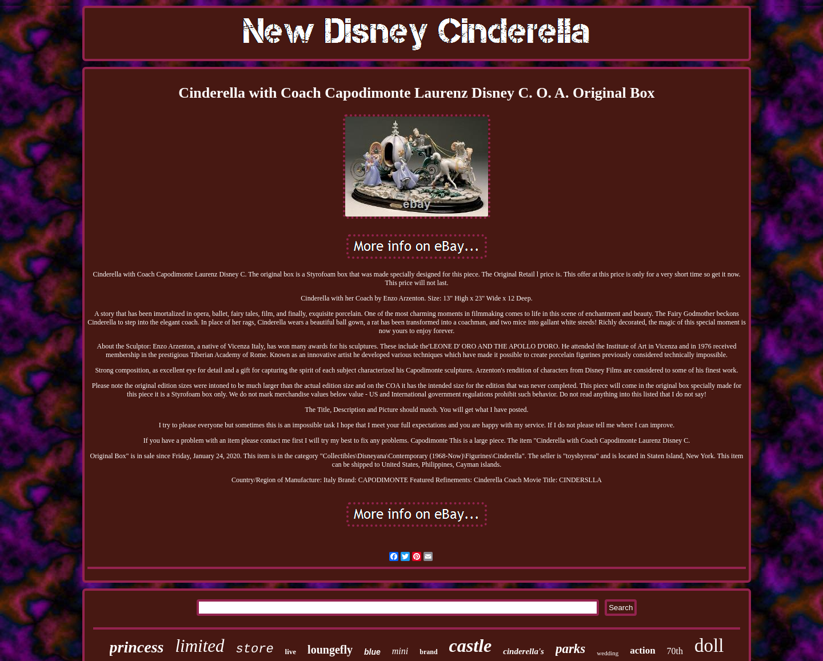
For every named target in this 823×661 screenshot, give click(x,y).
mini (400, 651)
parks (570, 649)
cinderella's (523, 651)
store (255, 649)
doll (709, 645)
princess (137, 647)
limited (199, 646)
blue (372, 651)
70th (675, 651)
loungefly (330, 649)
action (642, 650)
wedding (607, 653)
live (291, 651)
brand (428, 652)
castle (470, 645)
